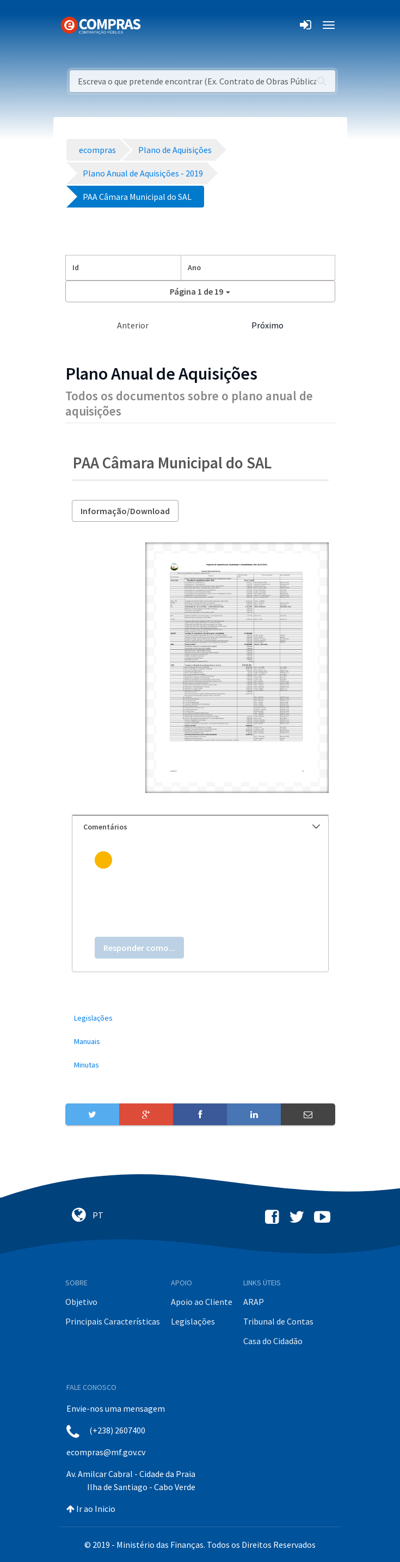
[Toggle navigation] (155, 25)
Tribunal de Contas (278, 1321)
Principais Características (112, 1321)
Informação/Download (125, 510)
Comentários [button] (201, 827)
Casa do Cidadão (273, 1340)
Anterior (133, 325)
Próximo (267, 325)
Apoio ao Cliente (201, 1301)
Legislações (193, 1321)
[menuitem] (200, 1018)
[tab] (200, 827)
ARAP (253, 1301)
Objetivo (81, 1301)
